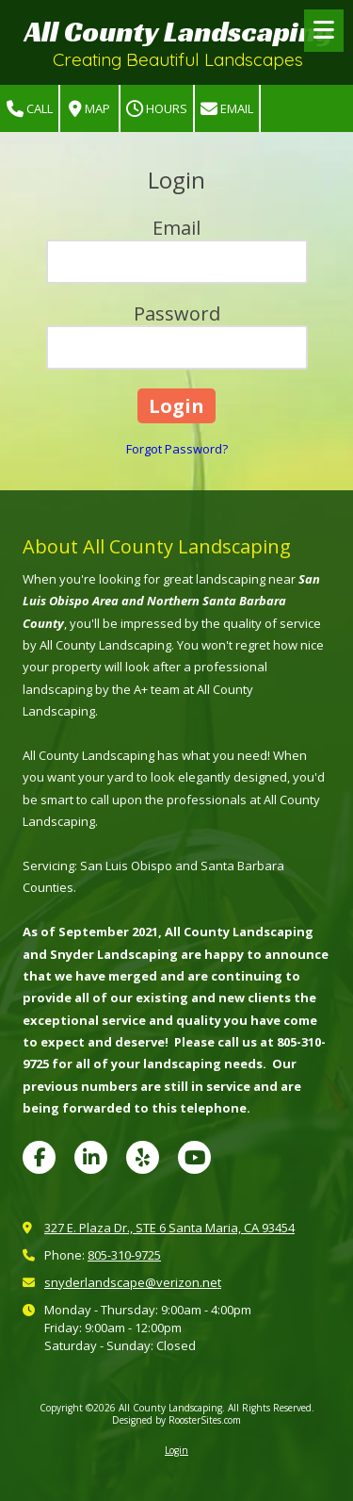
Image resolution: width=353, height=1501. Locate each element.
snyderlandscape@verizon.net (132, 1282)
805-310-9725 (124, 1254)
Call (30, 109)
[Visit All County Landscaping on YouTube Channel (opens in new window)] (194, 1157)
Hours (156, 109)
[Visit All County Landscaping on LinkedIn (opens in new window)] (90, 1157)
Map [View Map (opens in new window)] (89, 109)
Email (227, 109)
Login (176, 1450)
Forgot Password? (177, 448)
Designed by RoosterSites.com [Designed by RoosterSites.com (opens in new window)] (176, 1420)
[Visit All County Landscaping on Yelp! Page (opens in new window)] (142, 1157)
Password (177, 313)
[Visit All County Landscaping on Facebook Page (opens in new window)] (39, 1157)
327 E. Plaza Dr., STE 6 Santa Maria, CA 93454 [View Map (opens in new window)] (169, 1227)
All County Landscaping (178, 31)
